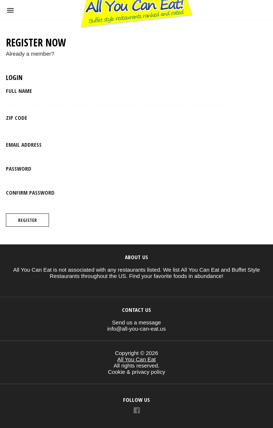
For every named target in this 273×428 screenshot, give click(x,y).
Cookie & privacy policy (136, 372)
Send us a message (136, 322)
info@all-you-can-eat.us (136, 329)
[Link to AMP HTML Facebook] (136, 411)
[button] (10, 10)
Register (27, 220)
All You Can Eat (136, 359)
